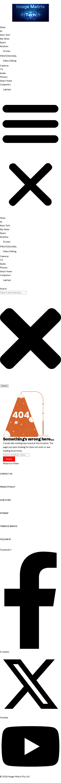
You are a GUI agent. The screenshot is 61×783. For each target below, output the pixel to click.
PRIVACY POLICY (7, 487)
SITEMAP (4, 513)
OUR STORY (5, 500)
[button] (30, 154)
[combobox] (13, 292)
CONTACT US (6, 474)
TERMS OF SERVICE (8, 526)
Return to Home (11, 463)
